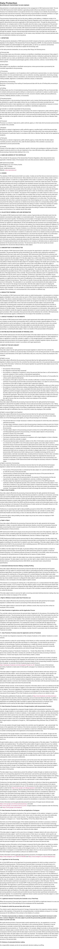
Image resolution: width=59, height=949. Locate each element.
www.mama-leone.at (10, 170)
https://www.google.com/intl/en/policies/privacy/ (13, 804)
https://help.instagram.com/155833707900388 (13, 856)
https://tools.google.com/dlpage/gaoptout (23, 788)
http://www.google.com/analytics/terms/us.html (13, 805)
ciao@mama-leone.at (9, 168)
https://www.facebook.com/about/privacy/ (44, 696)
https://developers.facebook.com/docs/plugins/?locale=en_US (17, 665)
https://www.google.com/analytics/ (12, 807)
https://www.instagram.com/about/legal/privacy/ (41, 856)
